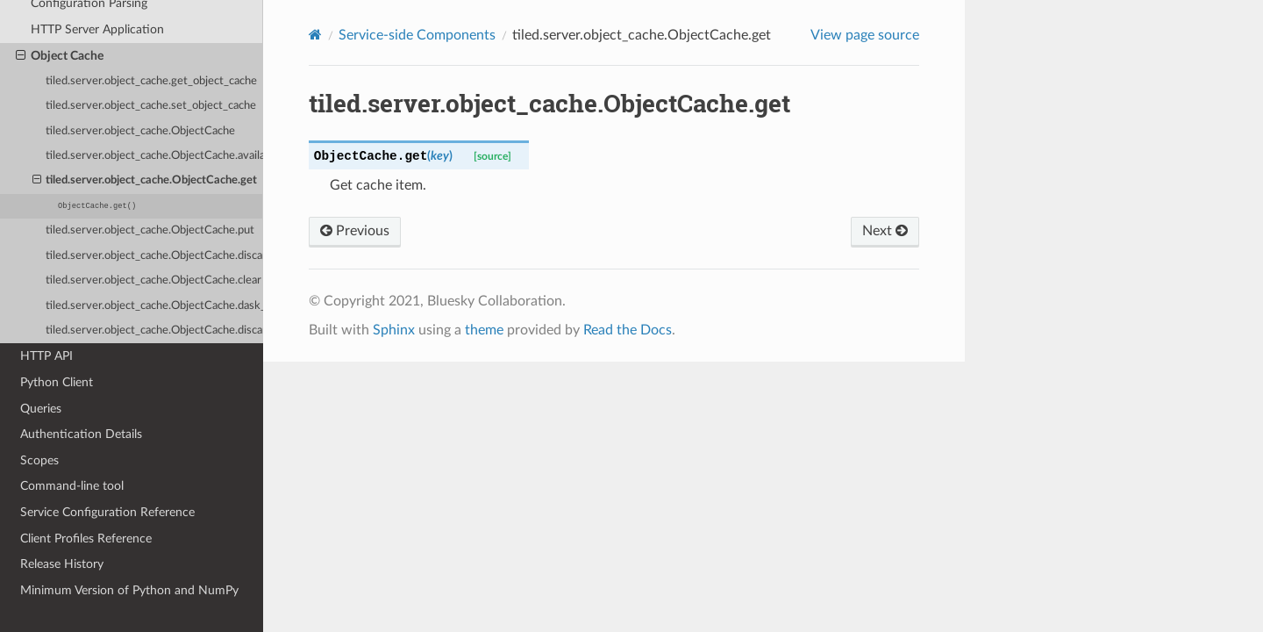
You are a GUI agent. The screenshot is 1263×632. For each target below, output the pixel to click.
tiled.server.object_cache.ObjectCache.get (145, 181)
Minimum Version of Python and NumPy (129, 590)
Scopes (39, 460)
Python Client (56, 382)
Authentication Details (81, 434)
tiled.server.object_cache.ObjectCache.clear (153, 280)
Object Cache (59, 56)
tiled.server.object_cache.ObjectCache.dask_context (154, 306)
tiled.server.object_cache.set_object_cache (151, 105)
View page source (864, 35)
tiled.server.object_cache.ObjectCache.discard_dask (154, 330)
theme (484, 330)
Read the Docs (627, 330)
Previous (354, 231)
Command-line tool (72, 485)
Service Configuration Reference (107, 512)
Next (885, 231)
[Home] (315, 34)
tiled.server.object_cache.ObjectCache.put (150, 230)
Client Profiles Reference (86, 538)
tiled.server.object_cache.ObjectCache (140, 131)
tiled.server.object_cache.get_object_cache (151, 81)
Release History (61, 564)
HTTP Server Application (97, 29)
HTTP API (46, 356)
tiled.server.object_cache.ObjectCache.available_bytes (154, 156)
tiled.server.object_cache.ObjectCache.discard (154, 256)
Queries (40, 408)
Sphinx (394, 330)
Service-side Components (417, 35)
